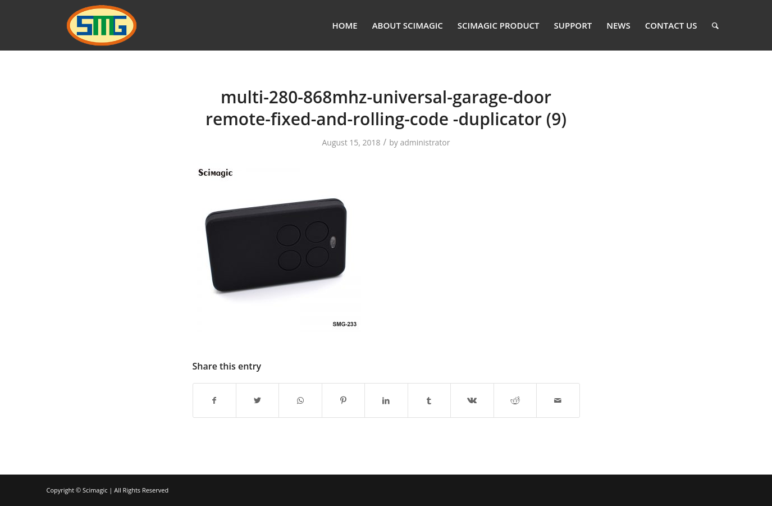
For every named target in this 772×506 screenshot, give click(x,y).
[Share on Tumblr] (429, 400)
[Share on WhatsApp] (300, 400)
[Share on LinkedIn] (386, 400)
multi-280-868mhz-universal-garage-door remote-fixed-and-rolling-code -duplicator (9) (386, 107)
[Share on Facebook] (214, 400)
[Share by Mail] (558, 400)
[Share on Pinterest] (343, 400)
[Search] (715, 25)
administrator (425, 142)
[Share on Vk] (472, 400)
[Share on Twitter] (257, 400)
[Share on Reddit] (515, 400)
